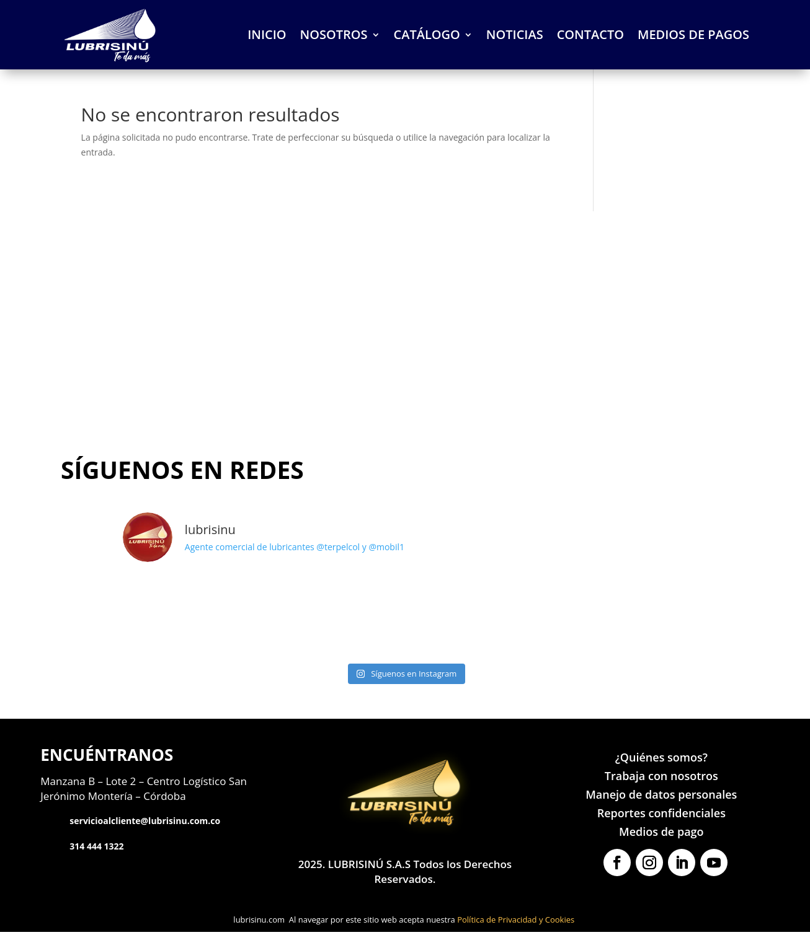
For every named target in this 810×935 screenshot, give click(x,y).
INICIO (266, 35)
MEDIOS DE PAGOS (693, 35)
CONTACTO (590, 35)
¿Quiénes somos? (661, 758)
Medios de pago (661, 832)
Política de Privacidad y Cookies (515, 922)
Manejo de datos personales (661, 795)
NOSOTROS (334, 35)
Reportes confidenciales (661, 814)
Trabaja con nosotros (661, 777)
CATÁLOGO (427, 35)
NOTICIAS (514, 35)
